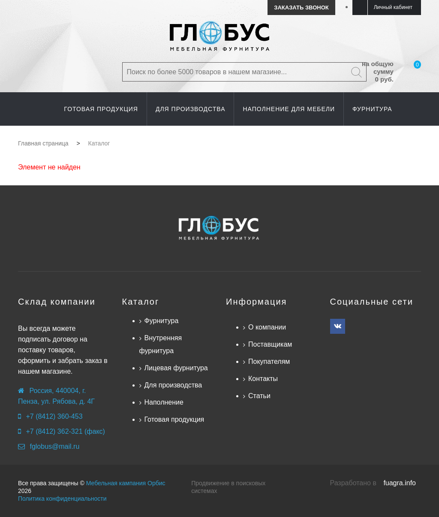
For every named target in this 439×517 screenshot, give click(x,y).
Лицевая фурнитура (176, 368)
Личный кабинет (393, 7)
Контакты (263, 378)
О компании (267, 327)
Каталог (140, 301)
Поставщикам (270, 344)
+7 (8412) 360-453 (54, 416)
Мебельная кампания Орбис (125, 483)
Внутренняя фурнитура (160, 344)
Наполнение (163, 402)
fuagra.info (399, 483)
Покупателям (269, 361)
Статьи (259, 395)
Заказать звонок (301, 7)
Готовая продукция (174, 419)
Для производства (173, 385)
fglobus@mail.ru (54, 446)
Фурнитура (161, 320)
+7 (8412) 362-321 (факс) (65, 431)
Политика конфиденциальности (62, 498)
